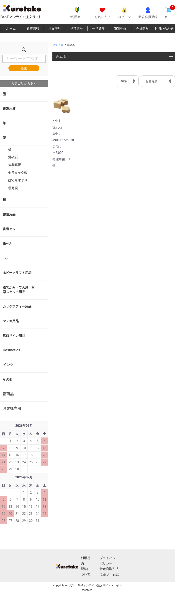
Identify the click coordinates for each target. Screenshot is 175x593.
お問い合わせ (164, 28)
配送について (85, 571)
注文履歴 (54, 28)
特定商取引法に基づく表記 (109, 571)
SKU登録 (120, 28)
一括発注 (98, 28)
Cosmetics (11, 350)
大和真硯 (14, 165)
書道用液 (9, 108)
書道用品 (9, 214)
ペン (6, 258)
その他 (7, 379)
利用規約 (85, 560)
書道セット (11, 229)
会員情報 (142, 28)
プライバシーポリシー (109, 560)
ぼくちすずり (17, 180)
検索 (24, 68)
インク (8, 365)
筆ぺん (7, 243)
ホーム (11, 28)
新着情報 (32, 28)
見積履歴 (76, 28)
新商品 (8, 394)
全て (55, 45)
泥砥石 (13, 157)
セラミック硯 (17, 172)
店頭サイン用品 (14, 335)
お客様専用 (12, 408)
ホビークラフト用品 (17, 272)
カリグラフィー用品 (17, 306)
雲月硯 (13, 188)
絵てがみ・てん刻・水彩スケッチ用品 (19, 289)
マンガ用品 (11, 321)
